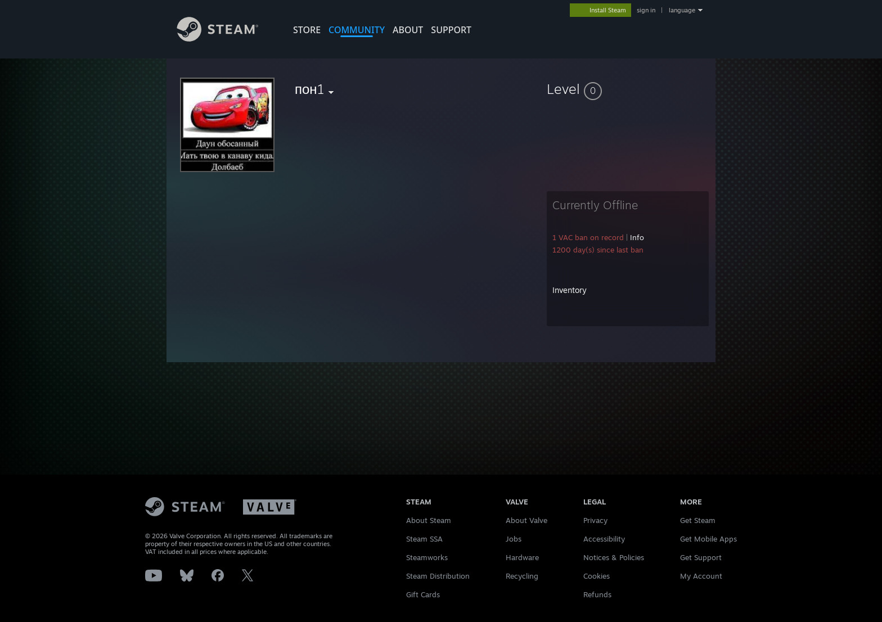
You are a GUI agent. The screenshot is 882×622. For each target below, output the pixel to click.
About (408, 30)
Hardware (522, 557)
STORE (307, 30)
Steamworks (427, 557)
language (682, 10)
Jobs (513, 538)
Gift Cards (423, 594)
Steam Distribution (438, 575)
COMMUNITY (356, 30)
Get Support (701, 557)
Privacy (595, 520)
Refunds (597, 594)
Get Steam (698, 520)
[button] (628, 89)
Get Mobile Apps (708, 538)
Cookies (596, 575)
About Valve (526, 520)
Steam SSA (424, 538)
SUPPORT (451, 30)
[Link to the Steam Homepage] (226, 38)
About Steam (428, 520)
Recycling (522, 575)
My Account (701, 575)
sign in (646, 10)
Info (637, 237)
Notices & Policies (613, 557)
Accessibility (604, 538)
